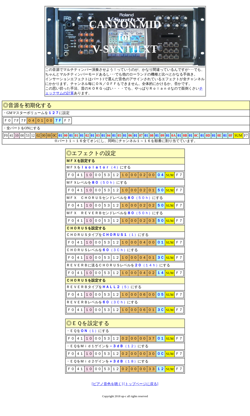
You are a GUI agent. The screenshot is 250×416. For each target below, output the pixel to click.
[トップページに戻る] (141, 384)
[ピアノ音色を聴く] (107, 384)
